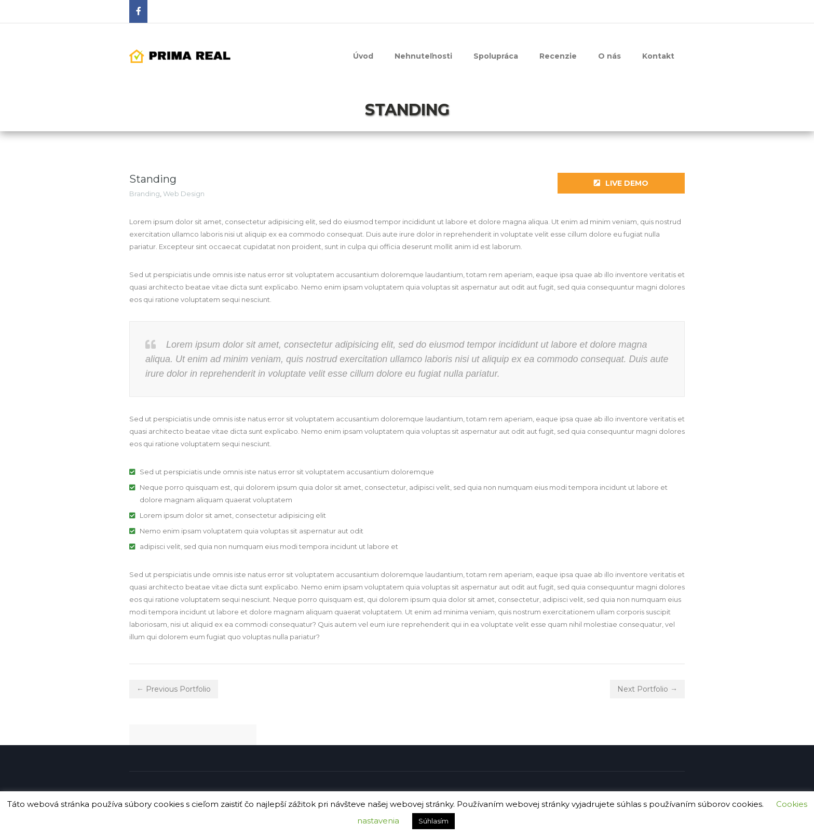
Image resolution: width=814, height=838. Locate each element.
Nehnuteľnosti (423, 56)
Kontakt (658, 56)
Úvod (363, 56)
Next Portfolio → (647, 689)
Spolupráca (495, 56)
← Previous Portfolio (174, 689)
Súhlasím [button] (433, 821)
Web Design (184, 193)
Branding (144, 193)
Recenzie (558, 56)
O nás (609, 56)
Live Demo (621, 183)
